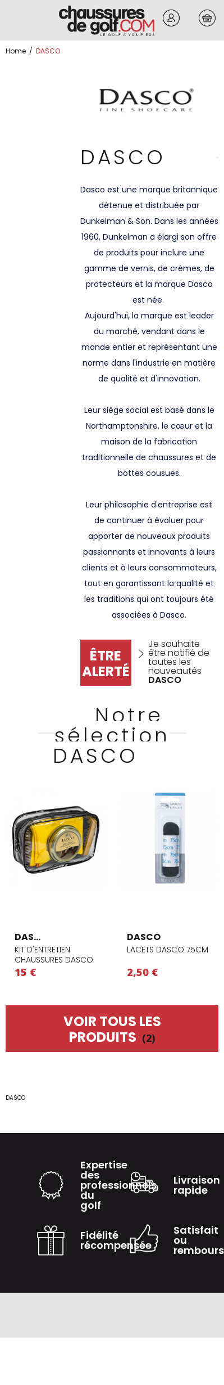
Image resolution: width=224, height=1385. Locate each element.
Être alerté (106, 663)
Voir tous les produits (112, 1029)
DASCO (31, 936)
